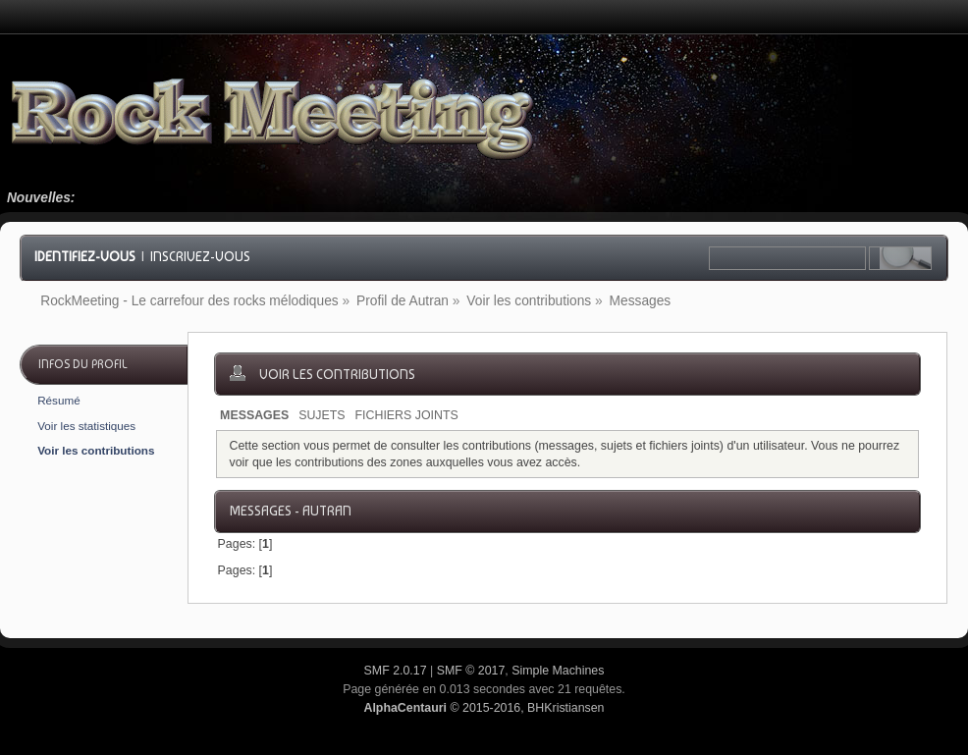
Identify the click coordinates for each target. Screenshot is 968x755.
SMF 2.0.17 (395, 670)
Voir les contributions (95, 450)
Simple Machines (557, 670)
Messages (254, 415)
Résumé (59, 400)
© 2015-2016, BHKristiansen (483, 708)
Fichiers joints (406, 415)
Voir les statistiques (86, 425)
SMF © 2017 (471, 670)
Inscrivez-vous (200, 256)
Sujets (321, 415)
